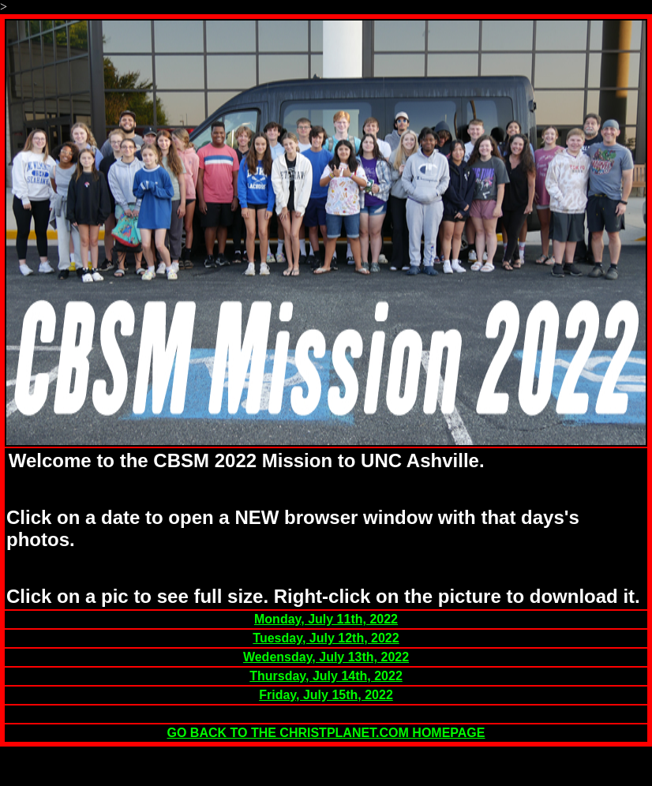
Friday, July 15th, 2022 (326, 695)
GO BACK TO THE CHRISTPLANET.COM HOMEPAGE (326, 732)
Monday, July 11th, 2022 (326, 619)
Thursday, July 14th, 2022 (326, 676)
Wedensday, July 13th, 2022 (326, 657)
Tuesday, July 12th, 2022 (326, 638)
